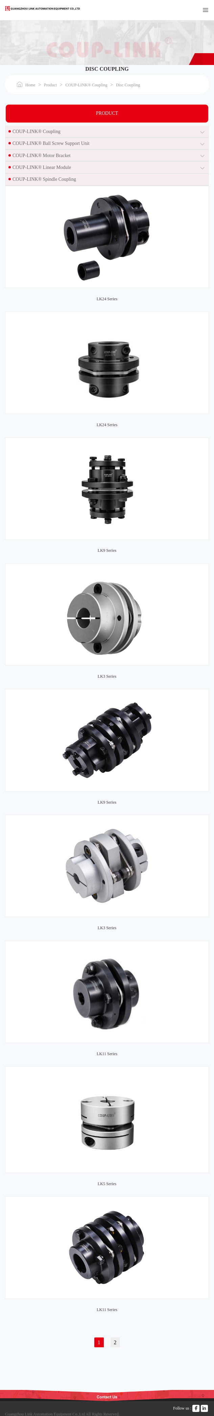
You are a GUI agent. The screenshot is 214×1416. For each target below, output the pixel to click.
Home (30, 85)
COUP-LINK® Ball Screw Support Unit (51, 143)
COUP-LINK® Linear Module (42, 167)
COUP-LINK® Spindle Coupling (44, 179)
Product (50, 85)
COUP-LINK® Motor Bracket (42, 155)
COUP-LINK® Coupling (87, 85)
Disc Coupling (128, 85)
